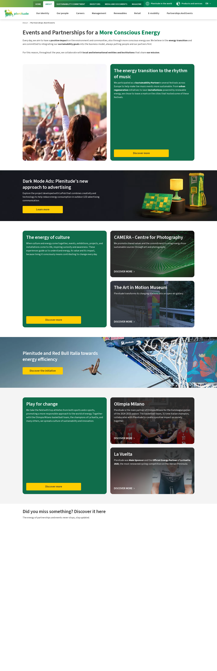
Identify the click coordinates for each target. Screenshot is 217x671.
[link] (25, 23)
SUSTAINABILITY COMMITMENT (71, 4)
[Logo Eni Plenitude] (17, 13)
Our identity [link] (42, 13)
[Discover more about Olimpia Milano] (124, 438)
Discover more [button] (141, 153)
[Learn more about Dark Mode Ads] (43, 209)
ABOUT (48, 4)
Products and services (189, 4)
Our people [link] (63, 13)
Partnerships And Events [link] (180, 13)
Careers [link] (80, 13)
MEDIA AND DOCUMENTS (116, 4)
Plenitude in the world (159, 4)
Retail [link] (137, 13)
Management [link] (99, 13)
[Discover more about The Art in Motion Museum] (124, 322)
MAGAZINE (136, 4)
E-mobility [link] (153, 13)
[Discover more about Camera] (124, 272)
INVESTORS (95, 4)
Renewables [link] (120, 13)
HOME (38, 4)
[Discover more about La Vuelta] (124, 488)
